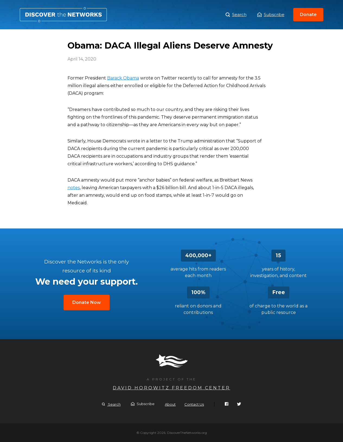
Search (236, 14)
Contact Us (194, 404)
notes (74, 187)
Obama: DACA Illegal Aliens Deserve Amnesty (63, 15)
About (170, 404)
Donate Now (86, 302)
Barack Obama (123, 78)
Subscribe (270, 14)
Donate (308, 14)
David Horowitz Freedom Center (171, 387)
